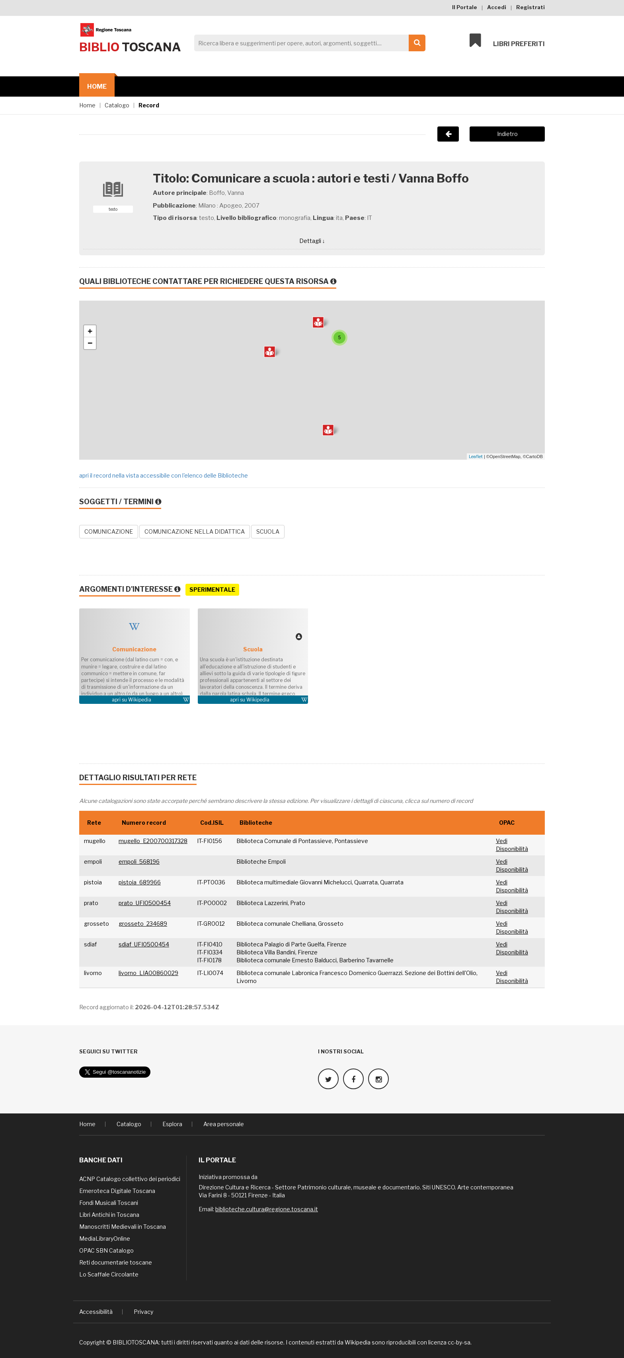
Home (97, 86)
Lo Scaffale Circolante (108, 1274)
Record (148, 105)
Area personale (223, 1123)
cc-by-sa (459, 1342)
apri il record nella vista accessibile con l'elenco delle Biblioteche (163, 475)
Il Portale (464, 7)
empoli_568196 (139, 861)
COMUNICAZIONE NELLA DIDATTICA (194, 531)
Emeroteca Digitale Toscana (117, 1190)
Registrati (530, 7)
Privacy (143, 1311)
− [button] (90, 343)
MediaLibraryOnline (104, 1238)
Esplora (172, 1123)
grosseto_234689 (143, 923)
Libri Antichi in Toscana (109, 1214)
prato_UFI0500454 (145, 903)
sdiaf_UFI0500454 (144, 944)
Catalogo (117, 105)
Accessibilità (96, 1311)
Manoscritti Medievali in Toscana (122, 1226)
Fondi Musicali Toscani (108, 1202)
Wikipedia (139, 700)
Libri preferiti (507, 41)
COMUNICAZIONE (108, 531)
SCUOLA (267, 531)
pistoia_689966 (140, 882)
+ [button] (90, 331)
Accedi (496, 7)
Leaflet (476, 456)
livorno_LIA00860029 (148, 972)
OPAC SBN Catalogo (106, 1250)
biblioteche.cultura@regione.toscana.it (266, 1208)
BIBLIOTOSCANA (136, 1342)
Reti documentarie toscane (115, 1262)
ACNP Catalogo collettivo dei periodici (129, 1178)
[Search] (307, 43)
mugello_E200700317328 (153, 840)
